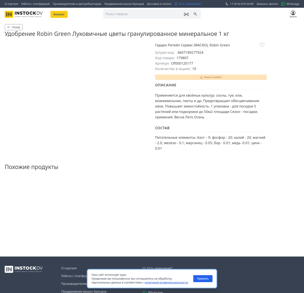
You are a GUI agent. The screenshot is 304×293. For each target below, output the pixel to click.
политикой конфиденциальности (166, 282)
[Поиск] (196, 14)
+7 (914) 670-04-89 (239, 4)
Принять (203, 278)
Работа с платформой (35, 4)
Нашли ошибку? (211, 77)
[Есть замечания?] (187, 4)
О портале (11, 4)
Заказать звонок (267, 4)
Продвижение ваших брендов (124, 4)
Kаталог (59, 14)
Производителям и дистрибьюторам (77, 4)
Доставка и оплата (159, 4)
